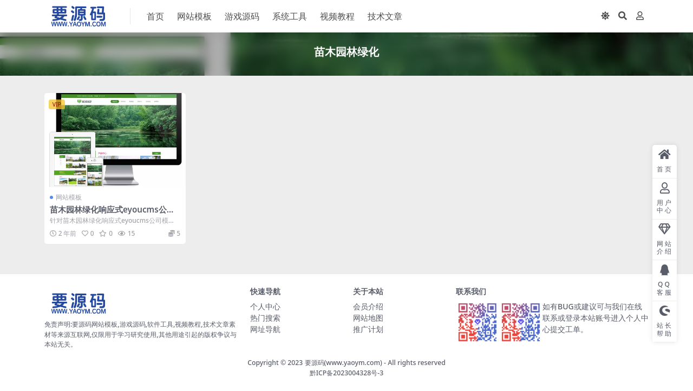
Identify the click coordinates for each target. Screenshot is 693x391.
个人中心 (265, 306)
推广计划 (368, 329)
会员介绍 (368, 306)
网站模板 (69, 197)
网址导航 (265, 329)
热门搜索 (265, 318)
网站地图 (368, 318)
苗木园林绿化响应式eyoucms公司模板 (112, 214)
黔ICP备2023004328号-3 (347, 372)
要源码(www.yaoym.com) (343, 362)
